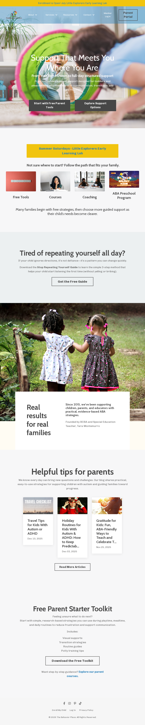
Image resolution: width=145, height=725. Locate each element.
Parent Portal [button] (128, 15)
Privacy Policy (86, 712)
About (32, 15)
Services (51, 15)
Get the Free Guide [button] (72, 282)
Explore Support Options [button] (95, 105)
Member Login (108, 15)
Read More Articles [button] (72, 568)
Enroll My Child (59, 712)
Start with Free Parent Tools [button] (49, 105)
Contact (88, 15)
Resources (70, 15)
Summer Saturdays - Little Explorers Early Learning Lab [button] (72, 151)
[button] (72, 661)
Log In (73, 712)
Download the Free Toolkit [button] (72, 662)
